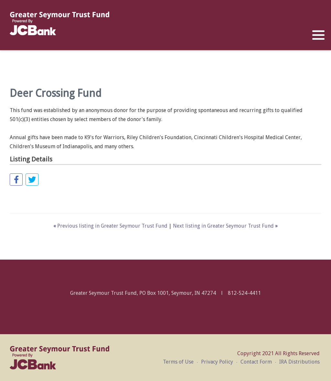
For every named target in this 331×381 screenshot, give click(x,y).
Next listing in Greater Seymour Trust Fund (225, 226)
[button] (318, 35)
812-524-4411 (244, 293)
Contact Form (256, 362)
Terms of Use (178, 362)
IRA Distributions (299, 362)
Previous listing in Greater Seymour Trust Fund (111, 226)
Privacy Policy (217, 362)
